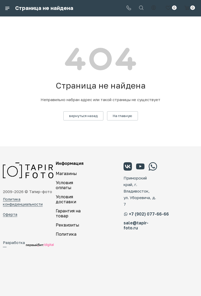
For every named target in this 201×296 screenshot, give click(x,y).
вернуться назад (83, 116)
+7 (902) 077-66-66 (146, 214)
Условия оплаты (64, 185)
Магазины (66, 173)
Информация (69, 163)
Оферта (10, 214)
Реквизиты (67, 225)
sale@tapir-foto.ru (136, 225)
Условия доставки (66, 199)
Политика (66, 234)
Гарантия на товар (68, 213)
